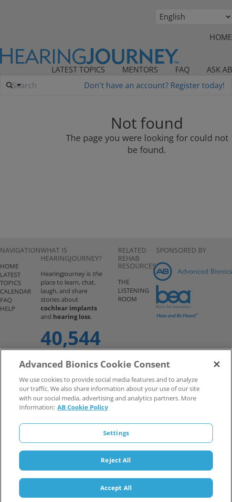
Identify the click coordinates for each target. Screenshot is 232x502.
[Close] (216, 368)
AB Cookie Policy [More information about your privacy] (82, 411)
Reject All (116, 464)
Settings (116, 436)
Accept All (116, 491)
